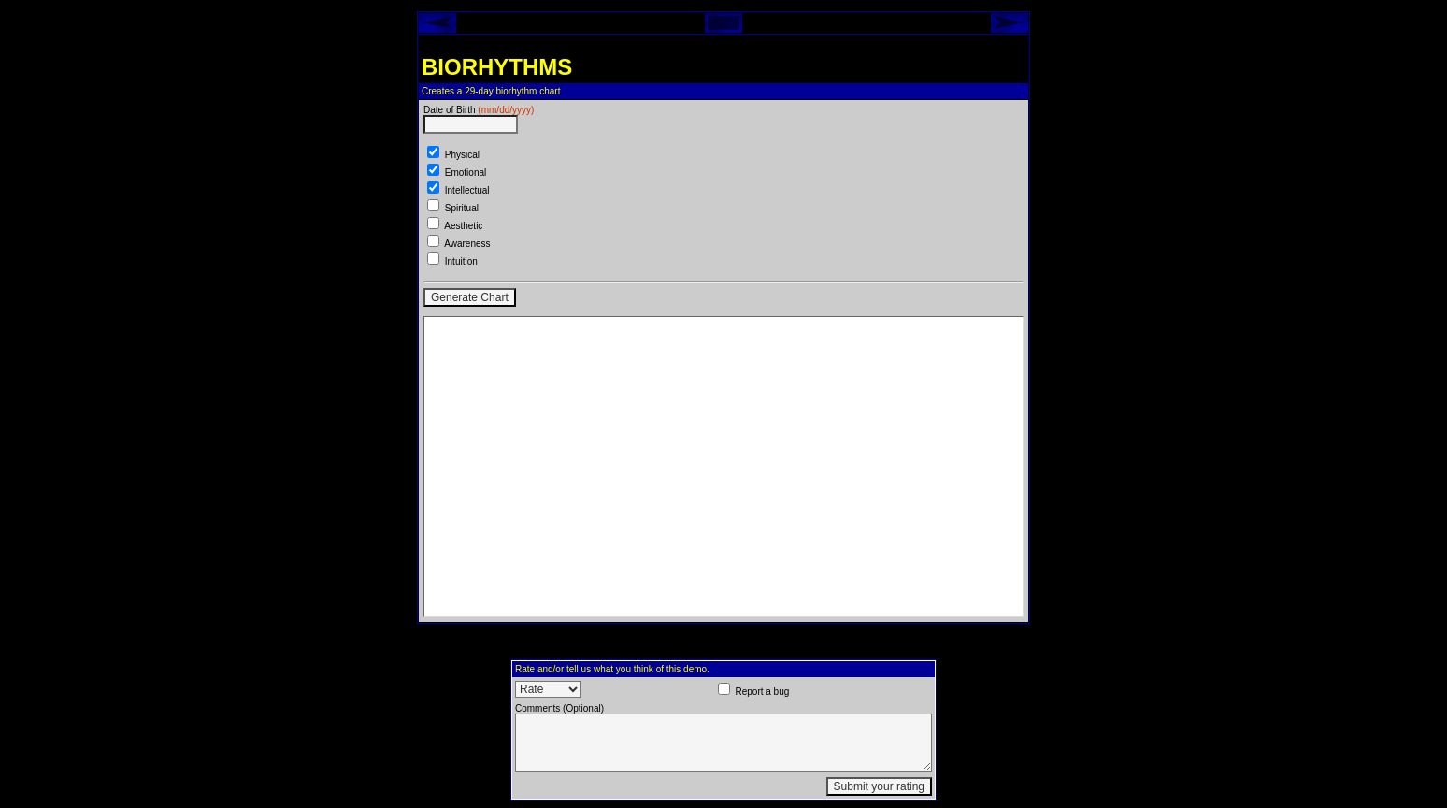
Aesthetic (463, 226)
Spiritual (462, 208)
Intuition (461, 261)
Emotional (465, 172)
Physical (462, 155)
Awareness (467, 243)
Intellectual (467, 190)
